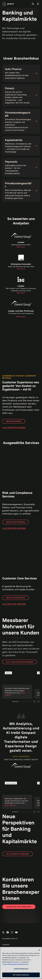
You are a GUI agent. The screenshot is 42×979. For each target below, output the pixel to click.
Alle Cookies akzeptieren (21, 975)
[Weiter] (38, 701)
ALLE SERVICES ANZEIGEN (14, 528)
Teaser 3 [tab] (28, 701)
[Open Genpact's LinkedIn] (12, 932)
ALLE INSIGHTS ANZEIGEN (14, 427)
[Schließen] (39, 950)
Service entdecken (15, 522)
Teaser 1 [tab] (15, 701)
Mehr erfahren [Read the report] (13, 421)
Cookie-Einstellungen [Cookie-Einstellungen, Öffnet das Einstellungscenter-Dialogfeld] (21, 968)
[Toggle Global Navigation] (38, 4)
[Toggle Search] (33, 4)
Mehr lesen (21, 316)
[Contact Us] (18, 906)
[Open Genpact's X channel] (3, 932)
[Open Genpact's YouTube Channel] (16, 932)
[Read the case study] (17, 684)
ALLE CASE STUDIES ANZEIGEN (19, 662)
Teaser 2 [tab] (22, 701)
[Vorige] (34, 701)
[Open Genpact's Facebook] (7, 932)
